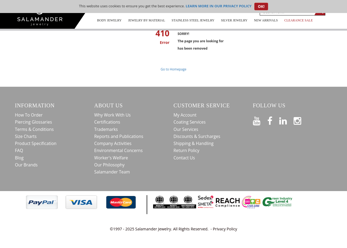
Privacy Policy (225, 228)
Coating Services (190, 122)
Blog (19, 158)
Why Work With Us (112, 115)
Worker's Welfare (111, 158)
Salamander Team (112, 172)
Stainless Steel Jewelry (193, 20)
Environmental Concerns (118, 150)
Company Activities (113, 143)
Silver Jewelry (234, 20)
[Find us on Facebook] (273, 119)
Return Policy (186, 150)
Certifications (107, 122)
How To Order (29, 115)
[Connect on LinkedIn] (286, 119)
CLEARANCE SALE (298, 20)
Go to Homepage (174, 69)
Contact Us (184, 158)
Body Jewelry (109, 20)
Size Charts (26, 136)
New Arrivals (266, 20)
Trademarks (106, 129)
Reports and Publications (118, 136)
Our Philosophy (109, 165)
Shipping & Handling (194, 143)
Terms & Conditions (34, 129)
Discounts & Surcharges (197, 136)
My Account (185, 115)
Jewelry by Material (146, 20)
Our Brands (26, 165)
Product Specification (35, 143)
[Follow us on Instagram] (301, 119)
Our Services (186, 129)
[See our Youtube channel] (260, 119)
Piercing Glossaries (33, 122)
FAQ (19, 150)
